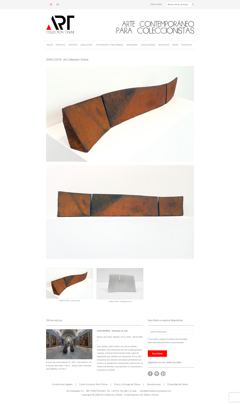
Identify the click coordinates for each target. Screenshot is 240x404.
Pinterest (163, 373)
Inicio (50, 45)
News (175, 45)
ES (51, 4)
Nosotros (163, 45)
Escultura (87, 45)
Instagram (156, 373)
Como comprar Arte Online (93, 384)
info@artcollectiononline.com (155, 391)
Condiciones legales (62, 384)
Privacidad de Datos (177, 384)
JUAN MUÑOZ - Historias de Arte (112, 331)
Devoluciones (154, 384)
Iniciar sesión (156, 4)
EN (57, 4)
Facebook (150, 373)
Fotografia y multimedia (109, 45)
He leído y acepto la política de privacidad (168, 339)
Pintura (73, 45)
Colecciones (148, 45)
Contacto (186, 45)
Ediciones (132, 45)
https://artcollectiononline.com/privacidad (166, 342)
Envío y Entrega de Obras (127, 384)
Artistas (60, 45)
